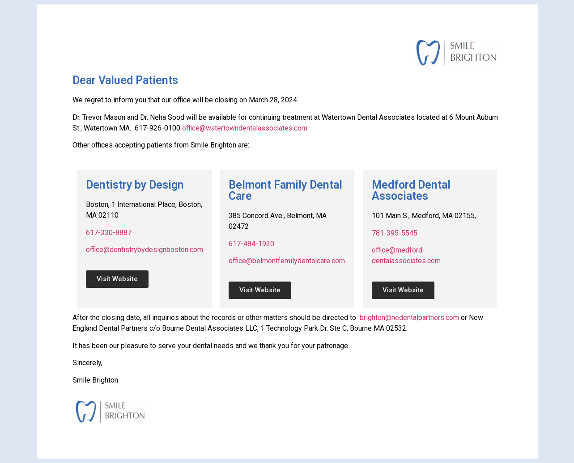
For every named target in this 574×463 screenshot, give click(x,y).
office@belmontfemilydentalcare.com (287, 261)
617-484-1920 (251, 244)
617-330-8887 (109, 232)
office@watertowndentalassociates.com (244, 128)
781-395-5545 (394, 233)
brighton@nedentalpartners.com (409, 317)
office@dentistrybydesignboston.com (144, 249)
